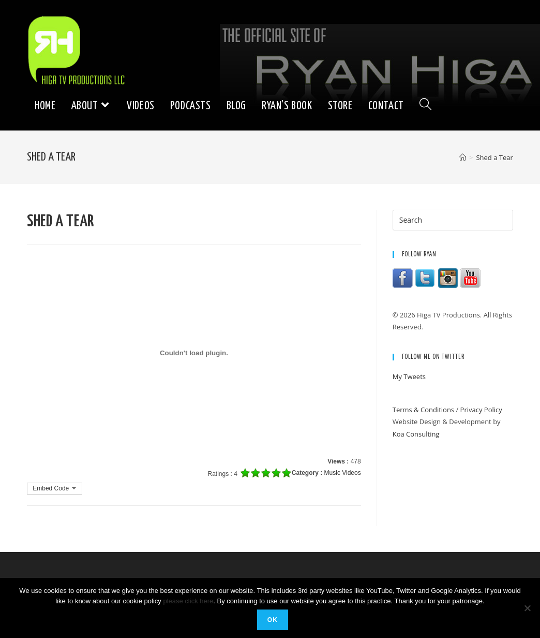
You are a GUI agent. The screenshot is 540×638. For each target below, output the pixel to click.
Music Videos (342, 472)
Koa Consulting (416, 434)
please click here (188, 601)
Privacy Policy (481, 409)
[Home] (462, 157)
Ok (272, 620)
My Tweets (409, 376)
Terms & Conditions (423, 409)
